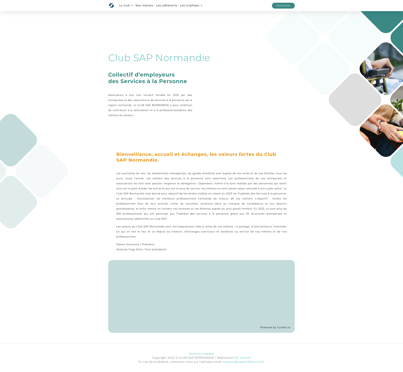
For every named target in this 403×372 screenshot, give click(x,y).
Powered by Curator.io (275, 327)
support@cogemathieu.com (244, 361)
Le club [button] (125, 5)
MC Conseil (242, 357)
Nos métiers (144, 5)
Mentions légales (201, 353)
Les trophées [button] (190, 5)
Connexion (283, 5)
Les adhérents (166, 5)
